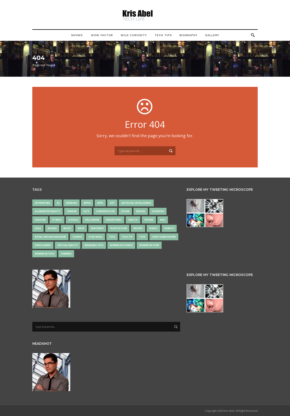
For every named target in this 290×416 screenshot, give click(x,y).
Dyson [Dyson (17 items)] (125, 211)
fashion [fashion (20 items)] (40, 219)
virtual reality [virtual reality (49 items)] (67, 245)
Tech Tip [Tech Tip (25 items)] (127, 236)
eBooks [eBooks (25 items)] (140, 211)
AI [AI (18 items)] (58, 202)
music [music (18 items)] (67, 228)
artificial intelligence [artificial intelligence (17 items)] (136, 202)
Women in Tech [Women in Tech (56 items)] (44, 253)
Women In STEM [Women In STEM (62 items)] (149, 245)
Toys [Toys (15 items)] (142, 236)
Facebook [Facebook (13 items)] (158, 211)
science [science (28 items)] (77, 236)
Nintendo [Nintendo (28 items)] (97, 228)
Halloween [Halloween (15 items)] (92, 219)
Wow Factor (102, 35)
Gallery (212, 35)
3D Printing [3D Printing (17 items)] (42, 202)
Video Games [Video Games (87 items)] (43, 245)
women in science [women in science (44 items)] (121, 245)
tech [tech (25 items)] (112, 236)
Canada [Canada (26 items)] (72, 211)
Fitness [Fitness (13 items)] (57, 219)
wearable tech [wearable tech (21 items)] (93, 245)
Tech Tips (163, 35)
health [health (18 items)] (133, 219)
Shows (77, 35)
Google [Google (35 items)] (73, 219)
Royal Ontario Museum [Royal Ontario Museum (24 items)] (50, 236)
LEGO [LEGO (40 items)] (38, 228)
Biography (188, 35)
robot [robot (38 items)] (153, 228)
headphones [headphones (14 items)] (114, 219)
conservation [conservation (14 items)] (105, 211)
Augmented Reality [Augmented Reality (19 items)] (47, 211)
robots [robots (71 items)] (169, 228)
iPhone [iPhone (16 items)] (148, 219)
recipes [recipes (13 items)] (138, 228)
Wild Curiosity (134, 35)
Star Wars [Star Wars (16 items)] (95, 236)
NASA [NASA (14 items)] (81, 228)
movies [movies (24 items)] (52, 228)
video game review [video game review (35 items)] (164, 236)
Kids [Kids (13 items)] (162, 219)
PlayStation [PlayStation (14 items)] (118, 228)
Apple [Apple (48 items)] (87, 202)
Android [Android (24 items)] (71, 202)
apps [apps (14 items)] (100, 202)
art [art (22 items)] (112, 202)
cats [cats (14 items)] (86, 211)
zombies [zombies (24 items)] (66, 253)
